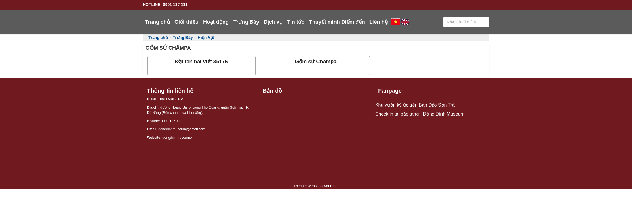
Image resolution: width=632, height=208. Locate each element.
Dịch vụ (273, 22)
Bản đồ (272, 91)
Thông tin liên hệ (170, 91)
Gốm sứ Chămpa (316, 61)
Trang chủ (157, 22)
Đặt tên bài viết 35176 (201, 61)
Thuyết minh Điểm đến (337, 22)
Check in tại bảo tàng (397, 114)
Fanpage (390, 91)
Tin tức (295, 22)
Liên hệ (378, 22)
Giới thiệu (186, 22)
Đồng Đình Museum (443, 114)
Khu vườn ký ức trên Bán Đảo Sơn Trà (415, 105)
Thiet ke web (304, 186)
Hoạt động (216, 22)
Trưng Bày (246, 22)
